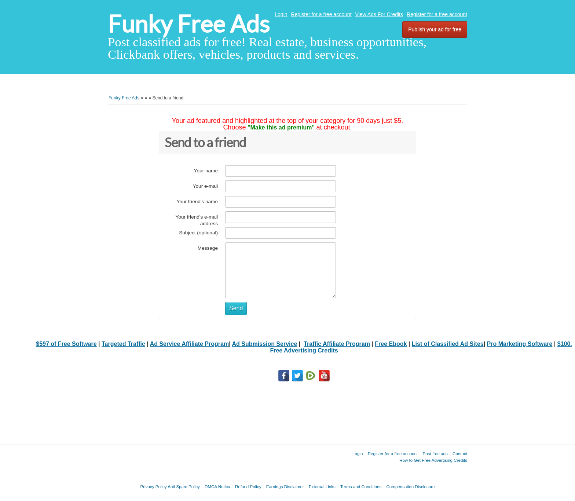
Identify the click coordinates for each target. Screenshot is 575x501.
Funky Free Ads (189, 24)
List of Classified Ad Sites (448, 344)
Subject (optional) (198, 232)
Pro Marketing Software (520, 344)
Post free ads (434, 453)
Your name (206, 170)
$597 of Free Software (66, 344)
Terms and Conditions (360, 486)
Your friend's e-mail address (197, 220)
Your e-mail (205, 186)
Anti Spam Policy (184, 486)
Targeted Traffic (123, 344)
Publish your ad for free (434, 29)
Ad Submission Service (264, 344)
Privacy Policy (153, 486)
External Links (322, 486)
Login (281, 14)
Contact (460, 453)
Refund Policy (248, 486)
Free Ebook (391, 344)
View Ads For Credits (379, 14)
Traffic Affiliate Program (337, 344)
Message (208, 248)
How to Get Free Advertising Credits (433, 460)
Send (236, 308)
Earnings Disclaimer (285, 486)
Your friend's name (197, 201)
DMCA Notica (217, 486)
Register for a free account (321, 14)
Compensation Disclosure (410, 486)
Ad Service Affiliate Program (189, 344)
